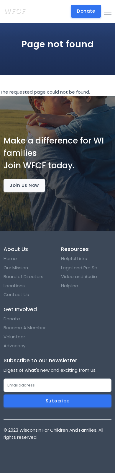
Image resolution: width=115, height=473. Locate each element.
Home (10, 258)
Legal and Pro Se (79, 268)
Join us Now (24, 185)
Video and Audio (79, 276)
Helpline (69, 286)
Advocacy (14, 345)
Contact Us (16, 294)
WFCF (14, 11)
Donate (12, 319)
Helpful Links (74, 258)
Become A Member (25, 327)
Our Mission (16, 268)
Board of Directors (23, 276)
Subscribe (58, 401)
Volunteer (14, 337)
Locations (14, 286)
